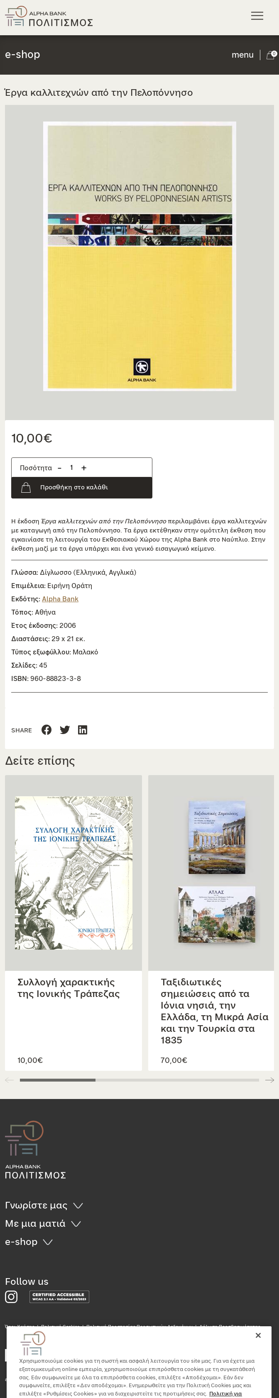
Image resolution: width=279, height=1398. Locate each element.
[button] (139, 256)
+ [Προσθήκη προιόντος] (84, 468)
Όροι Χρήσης (19, 1327)
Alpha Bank (60, 599)
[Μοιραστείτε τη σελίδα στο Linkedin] (65, 730)
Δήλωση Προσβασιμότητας (229, 1327)
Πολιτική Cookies (60, 1327)
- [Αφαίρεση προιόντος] (59, 468)
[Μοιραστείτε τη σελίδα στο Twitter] (82, 730)
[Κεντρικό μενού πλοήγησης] (258, 15)
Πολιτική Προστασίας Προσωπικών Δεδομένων (139, 1327)
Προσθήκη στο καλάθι (74, 487)
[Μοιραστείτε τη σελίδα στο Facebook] (47, 730)
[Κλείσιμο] (258, 1347)
